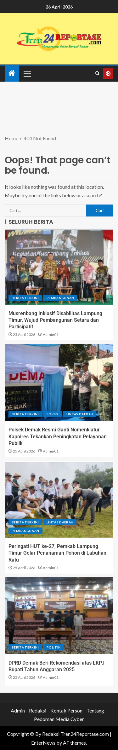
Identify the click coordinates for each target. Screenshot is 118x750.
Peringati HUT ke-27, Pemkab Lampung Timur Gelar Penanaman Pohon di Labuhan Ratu (57, 553)
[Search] (97, 73)
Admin (18, 710)
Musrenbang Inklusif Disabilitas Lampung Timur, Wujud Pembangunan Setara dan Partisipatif (55, 320)
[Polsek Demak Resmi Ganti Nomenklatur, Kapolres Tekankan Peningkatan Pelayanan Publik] (59, 382)
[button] (26, 73)
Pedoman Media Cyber (59, 719)
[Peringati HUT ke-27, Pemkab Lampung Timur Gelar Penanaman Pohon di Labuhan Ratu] (59, 499)
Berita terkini (25, 298)
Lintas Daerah (79, 414)
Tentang (95, 710)
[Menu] (26, 73)
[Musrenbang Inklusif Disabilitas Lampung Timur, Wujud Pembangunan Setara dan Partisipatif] (59, 266)
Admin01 (51, 334)
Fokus (53, 414)
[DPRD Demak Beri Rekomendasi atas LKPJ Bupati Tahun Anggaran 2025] (59, 615)
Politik (53, 647)
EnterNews (43, 743)
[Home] (11, 73)
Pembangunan (60, 298)
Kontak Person (66, 710)
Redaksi (37, 710)
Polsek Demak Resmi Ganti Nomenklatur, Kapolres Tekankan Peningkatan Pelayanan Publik (57, 436)
